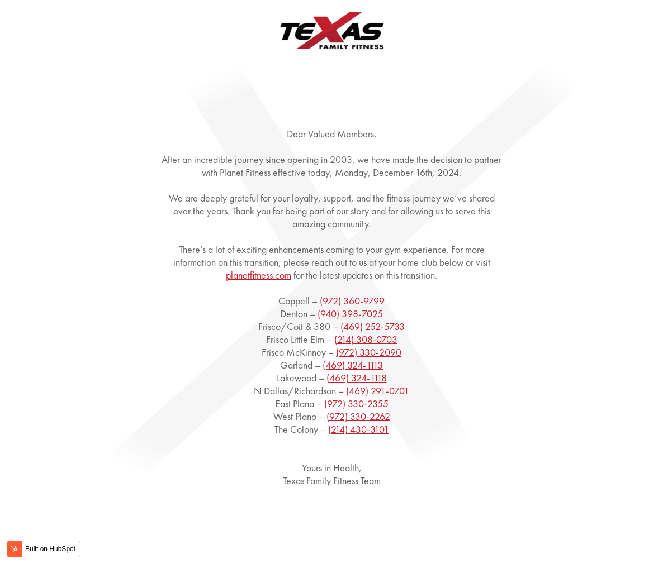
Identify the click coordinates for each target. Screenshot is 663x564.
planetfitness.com (258, 275)
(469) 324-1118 (356, 377)
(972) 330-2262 (358, 416)
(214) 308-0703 (365, 339)
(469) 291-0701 (377, 390)
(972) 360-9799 (352, 300)
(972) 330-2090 (368, 352)
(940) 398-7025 (350, 313)
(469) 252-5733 (372, 326)
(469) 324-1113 (353, 365)
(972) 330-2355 (356, 403)
